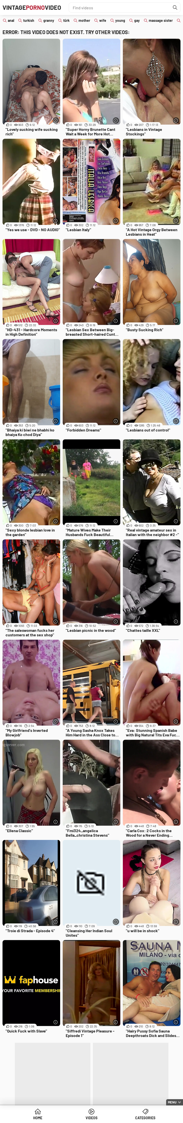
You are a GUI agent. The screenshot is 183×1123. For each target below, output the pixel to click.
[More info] (56, 120)
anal (11, 20)
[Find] (175, 7)
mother (84, 20)
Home (37, 1118)
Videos (91, 1118)
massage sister (161, 20)
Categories (145, 1118)
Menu (172, 1102)
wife (102, 20)
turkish (28, 20)
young (120, 20)
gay (137, 20)
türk (66, 20)
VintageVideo (32, 7)
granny (48, 20)
